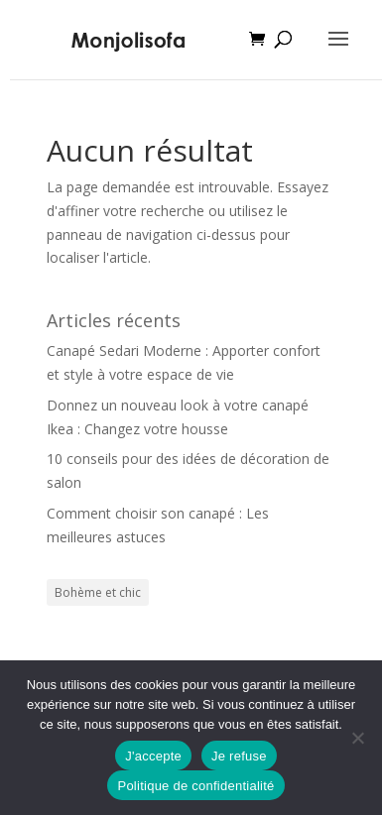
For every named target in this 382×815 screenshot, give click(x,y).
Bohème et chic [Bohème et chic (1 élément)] (98, 592)
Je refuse (239, 756)
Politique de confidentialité (195, 785)
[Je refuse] (357, 738)
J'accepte (153, 756)
